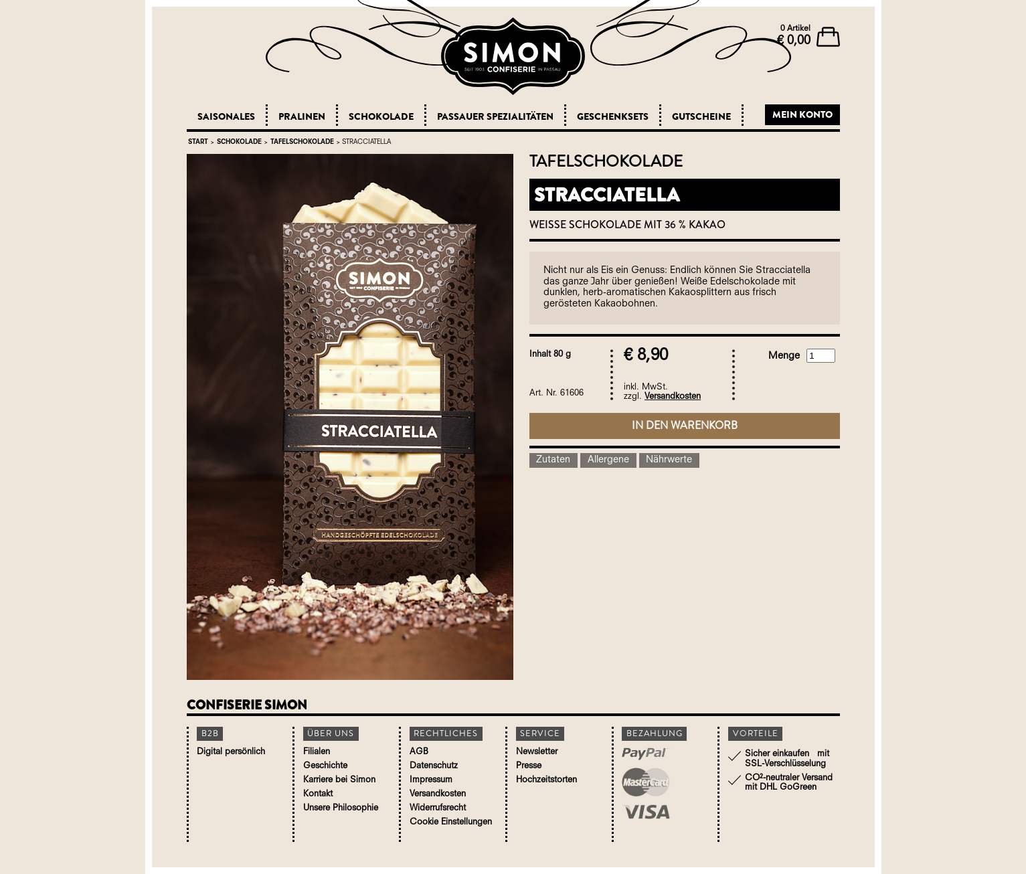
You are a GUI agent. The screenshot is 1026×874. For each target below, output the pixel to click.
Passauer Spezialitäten (495, 116)
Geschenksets (613, 116)
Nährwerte (669, 460)
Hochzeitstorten (546, 780)
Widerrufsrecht (438, 808)
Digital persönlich (231, 752)
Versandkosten (673, 396)
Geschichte (325, 766)
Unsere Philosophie (340, 808)
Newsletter (537, 752)
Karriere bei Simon (339, 780)
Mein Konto (802, 114)
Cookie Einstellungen (451, 822)
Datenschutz (434, 766)
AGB (419, 752)
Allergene (608, 460)
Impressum (431, 780)
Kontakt (318, 794)
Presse (528, 766)
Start (198, 142)
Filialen (316, 752)
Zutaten (553, 460)
